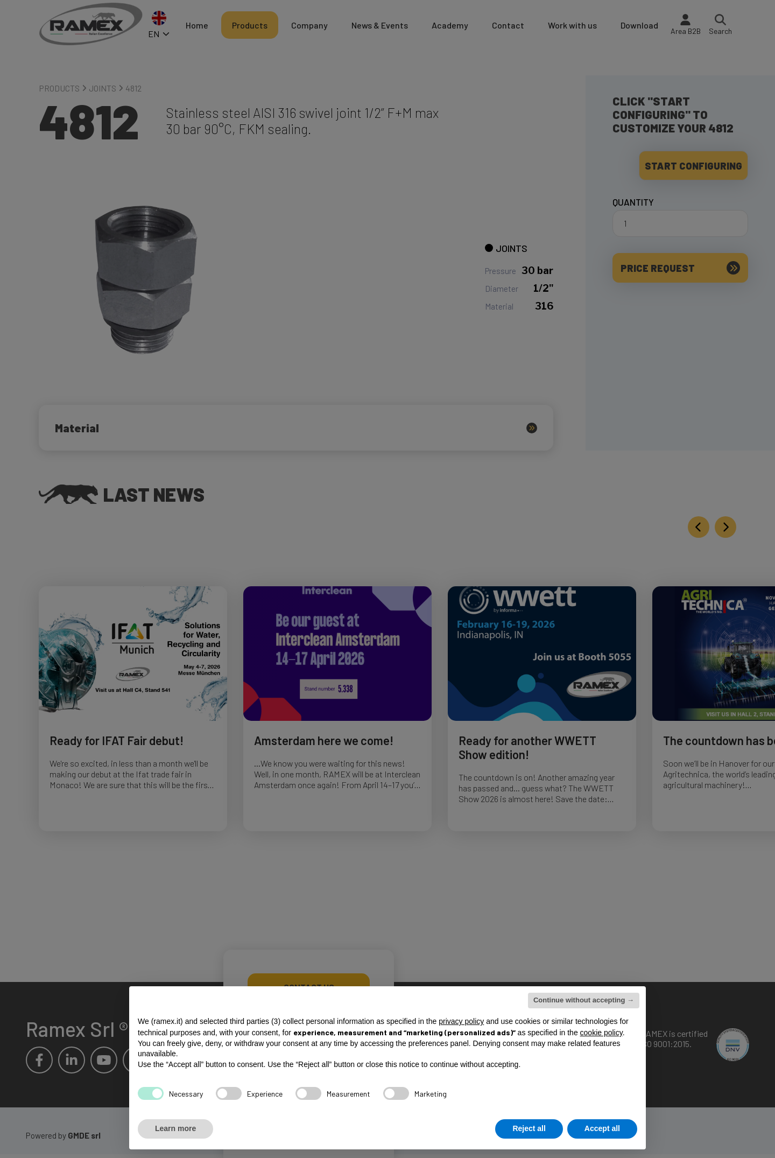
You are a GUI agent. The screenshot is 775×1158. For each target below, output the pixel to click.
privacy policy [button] (461, 1021)
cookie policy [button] (601, 1032)
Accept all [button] (602, 1128)
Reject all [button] (528, 1128)
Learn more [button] (175, 1128)
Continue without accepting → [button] (583, 1000)
